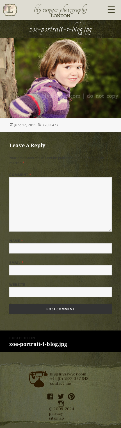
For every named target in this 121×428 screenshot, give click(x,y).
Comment (20, 174)
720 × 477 (50, 125)
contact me (60, 383)
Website (17, 284)
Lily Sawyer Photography (60, 9)
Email (16, 262)
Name (16, 240)
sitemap (56, 418)
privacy (56, 413)
